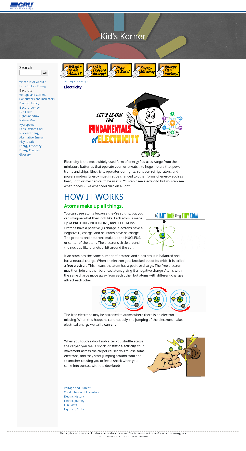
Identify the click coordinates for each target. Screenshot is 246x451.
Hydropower (27, 124)
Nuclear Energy (29, 133)
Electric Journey (29, 107)
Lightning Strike (29, 116)
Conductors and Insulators (37, 99)
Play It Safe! (27, 142)
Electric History (29, 103)
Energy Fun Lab (29, 150)
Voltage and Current (32, 95)
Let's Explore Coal (31, 129)
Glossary (25, 154)
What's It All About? (32, 82)
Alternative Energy (31, 137)
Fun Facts (25, 112)
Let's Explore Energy (32, 86)
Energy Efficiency (30, 146)
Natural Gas (27, 120)
